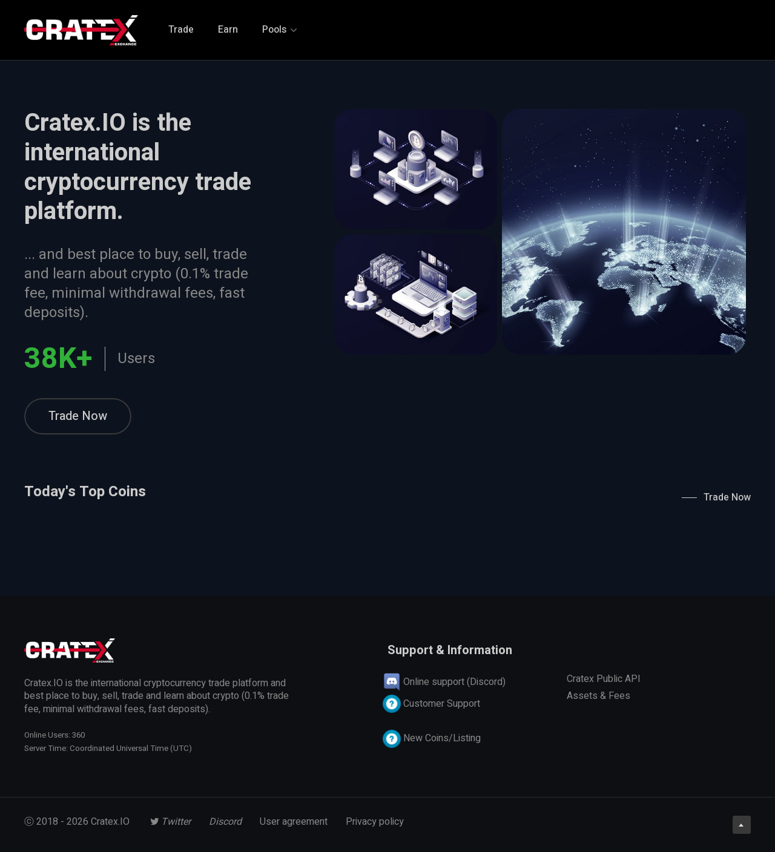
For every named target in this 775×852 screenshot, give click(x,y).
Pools (279, 29)
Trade (181, 29)
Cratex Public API (604, 679)
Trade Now (77, 416)
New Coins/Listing (432, 738)
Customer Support (431, 703)
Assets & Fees (598, 696)
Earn (228, 29)
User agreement (294, 821)
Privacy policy (375, 821)
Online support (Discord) (444, 682)
